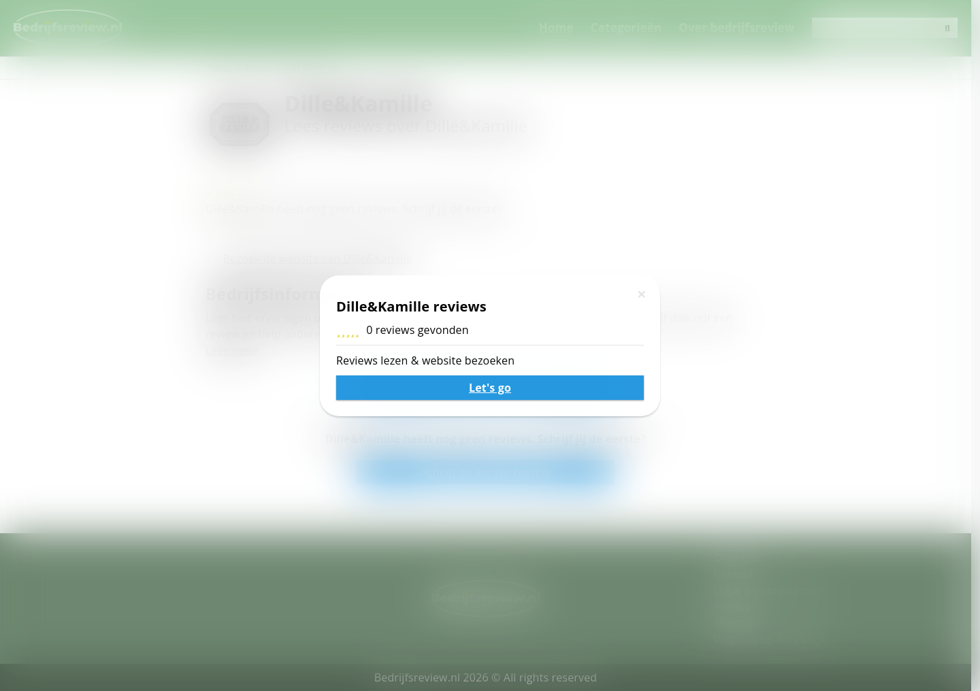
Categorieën (635, 27)
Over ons (741, 557)
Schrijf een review (489, 387)
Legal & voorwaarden (773, 590)
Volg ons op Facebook (774, 639)
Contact (738, 574)
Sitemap (739, 623)
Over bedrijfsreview (745, 27)
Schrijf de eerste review (490, 472)
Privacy (736, 606)
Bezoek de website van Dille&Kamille (321, 258)
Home (565, 27)
